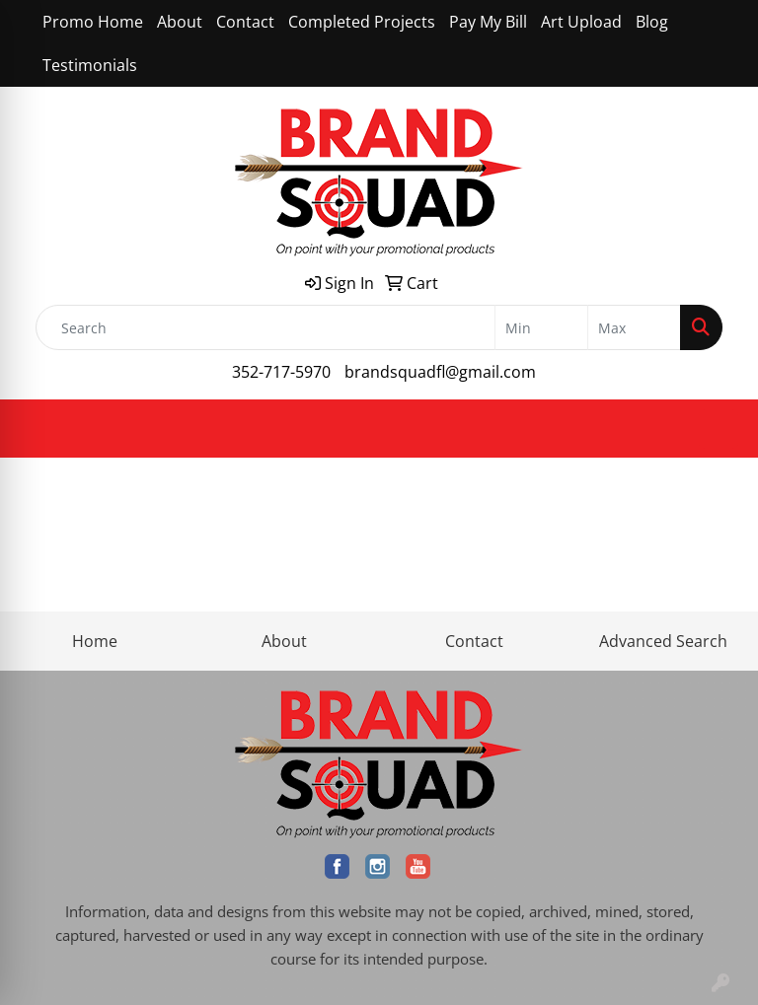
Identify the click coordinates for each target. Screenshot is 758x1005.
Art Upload (581, 22)
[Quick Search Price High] (634, 327)
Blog (652, 22)
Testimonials (89, 65)
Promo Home (92, 22)
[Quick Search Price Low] (541, 327)
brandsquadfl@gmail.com (440, 372)
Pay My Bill (488, 22)
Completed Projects (361, 22)
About (179, 22)
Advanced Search (663, 641)
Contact (245, 22)
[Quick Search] (265, 327)
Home (94, 641)
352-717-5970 (281, 372)
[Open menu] (718, 429)
